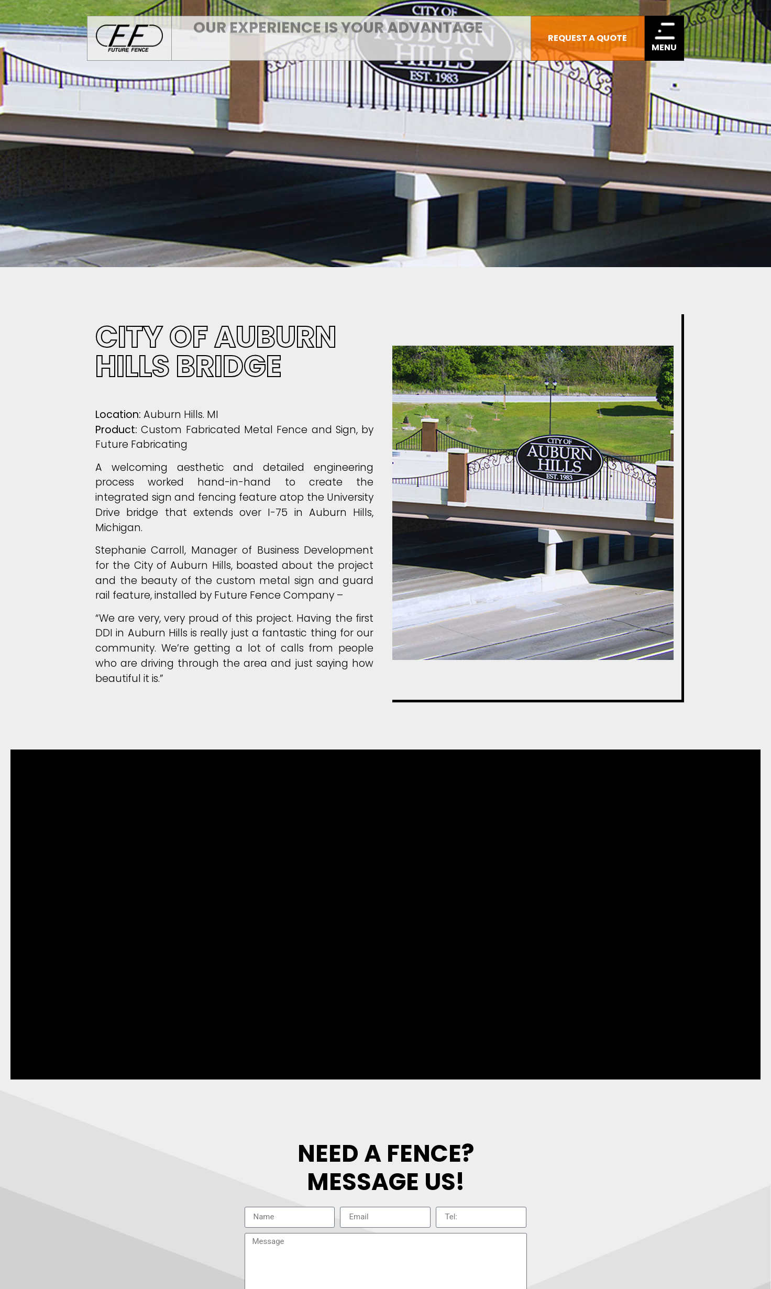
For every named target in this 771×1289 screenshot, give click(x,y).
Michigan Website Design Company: (648, 1271)
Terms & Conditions (385, 1027)
